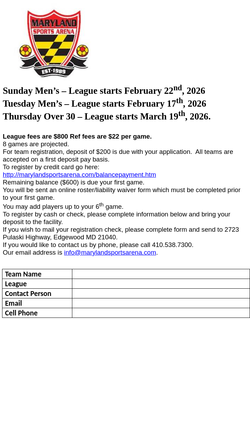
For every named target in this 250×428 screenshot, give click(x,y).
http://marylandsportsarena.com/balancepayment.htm (79, 174)
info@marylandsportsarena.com (110, 252)
